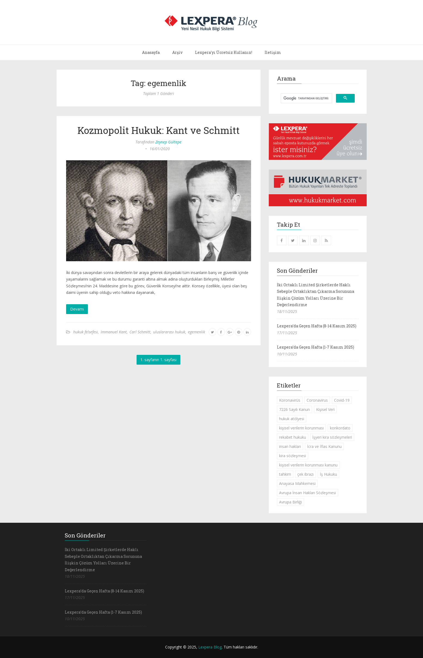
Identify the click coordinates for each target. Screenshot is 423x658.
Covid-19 (342, 400)
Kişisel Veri (325, 409)
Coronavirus (317, 400)
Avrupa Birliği (290, 502)
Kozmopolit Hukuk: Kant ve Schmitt (159, 130)
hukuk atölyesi (291, 418)
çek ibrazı (305, 474)
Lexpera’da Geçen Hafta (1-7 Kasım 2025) (315, 347)
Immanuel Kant (114, 331)
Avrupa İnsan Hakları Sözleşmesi (307, 492)
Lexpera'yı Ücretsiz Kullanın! (223, 52)
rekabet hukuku (292, 437)
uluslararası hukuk (169, 331)
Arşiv (177, 52)
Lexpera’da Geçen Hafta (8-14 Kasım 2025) (316, 325)
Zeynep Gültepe (168, 141)
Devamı (77, 309)
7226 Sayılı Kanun (294, 409)
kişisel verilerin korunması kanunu (308, 465)
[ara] (305, 98)
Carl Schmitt (139, 331)
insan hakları (290, 446)
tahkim (285, 474)
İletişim (273, 52)
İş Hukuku (328, 474)
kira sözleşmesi (292, 455)
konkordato (340, 428)
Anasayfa (151, 52)
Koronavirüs (289, 400)
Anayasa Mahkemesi (297, 483)
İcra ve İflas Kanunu (324, 446)
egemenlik (196, 331)
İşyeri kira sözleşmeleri (332, 437)
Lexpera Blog (210, 647)
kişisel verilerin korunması (301, 428)
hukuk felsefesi (85, 331)
